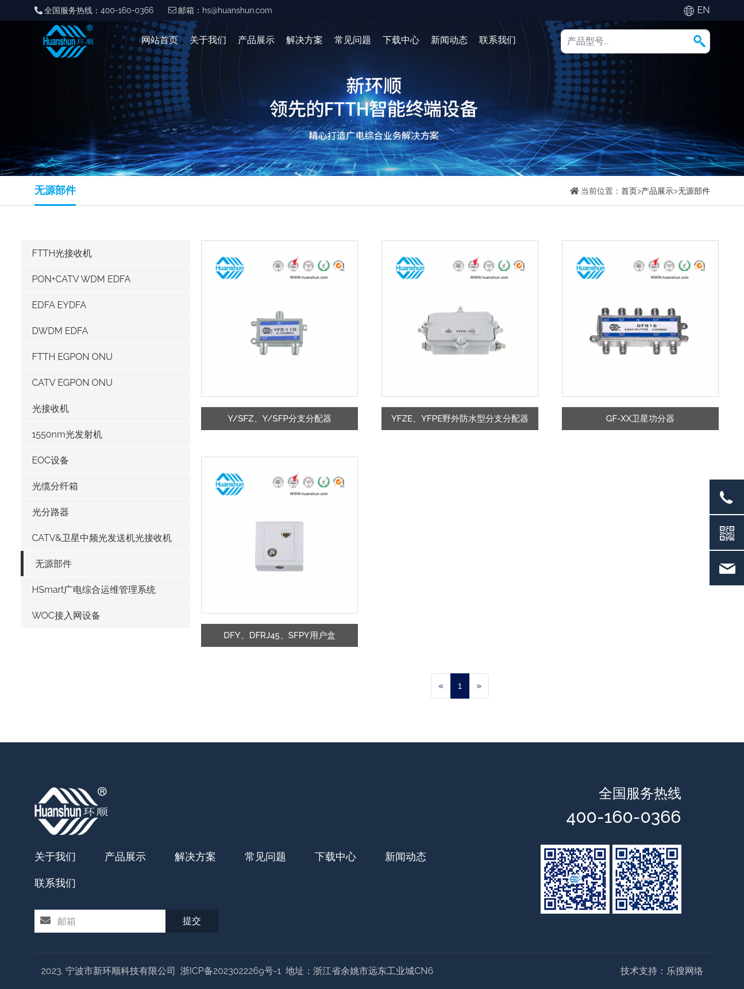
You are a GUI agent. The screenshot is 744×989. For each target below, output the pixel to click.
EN (703, 10)
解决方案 (304, 39)
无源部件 (694, 190)
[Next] (479, 686)
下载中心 (401, 39)
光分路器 (50, 512)
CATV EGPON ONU (72, 382)
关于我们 (208, 39)
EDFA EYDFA (59, 305)
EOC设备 (51, 460)
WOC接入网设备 (66, 615)
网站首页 (159, 39)
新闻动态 (449, 39)
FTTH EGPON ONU (72, 356)
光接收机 (50, 408)
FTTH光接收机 (62, 253)
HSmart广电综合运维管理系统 (94, 589)
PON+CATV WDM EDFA (81, 279)
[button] (699, 41)
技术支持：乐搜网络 (661, 970)
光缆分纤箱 (55, 486)
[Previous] (441, 686)
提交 (192, 921)
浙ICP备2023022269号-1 (230, 970)
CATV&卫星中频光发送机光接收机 (102, 537)
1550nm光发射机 (67, 434)
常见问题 (352, 39)
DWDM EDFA (60, 330)
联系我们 (497, 39)
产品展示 (256, 39)
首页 (629, 190)
